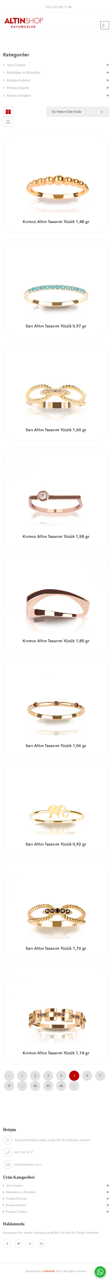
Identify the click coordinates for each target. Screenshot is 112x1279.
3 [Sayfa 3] (48, 1075)
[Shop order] (78, 112)
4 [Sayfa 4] (61, 1075)
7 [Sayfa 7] (100, 1075)
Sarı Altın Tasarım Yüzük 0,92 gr (56, 844)
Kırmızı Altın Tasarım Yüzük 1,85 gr (56, 640)
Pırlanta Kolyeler (18, 80)
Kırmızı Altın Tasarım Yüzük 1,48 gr (56, 221)
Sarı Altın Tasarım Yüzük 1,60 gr (56, 429)
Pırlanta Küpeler (18, 88)
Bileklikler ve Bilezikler (23, 72)
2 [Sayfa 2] (35, 1075)
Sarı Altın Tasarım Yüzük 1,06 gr (56, 745)
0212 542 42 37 (23, 1152)
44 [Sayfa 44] (61, 1086)
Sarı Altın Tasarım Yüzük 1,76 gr (56, 948)
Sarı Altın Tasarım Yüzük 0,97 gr (56, 326)
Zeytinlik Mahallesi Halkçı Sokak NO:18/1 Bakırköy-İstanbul (52, 1140)
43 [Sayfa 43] (48, 1086)
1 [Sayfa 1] (22, 1075)
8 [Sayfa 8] (9, 1086)
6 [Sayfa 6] (87, 1075)
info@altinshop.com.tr (28, 1164)
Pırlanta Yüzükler (19, 95)
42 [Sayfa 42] (35, 1086)
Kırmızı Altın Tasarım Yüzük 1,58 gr (56, 536)
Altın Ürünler (16, 65)
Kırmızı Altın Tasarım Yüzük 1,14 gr (56, 1053)
